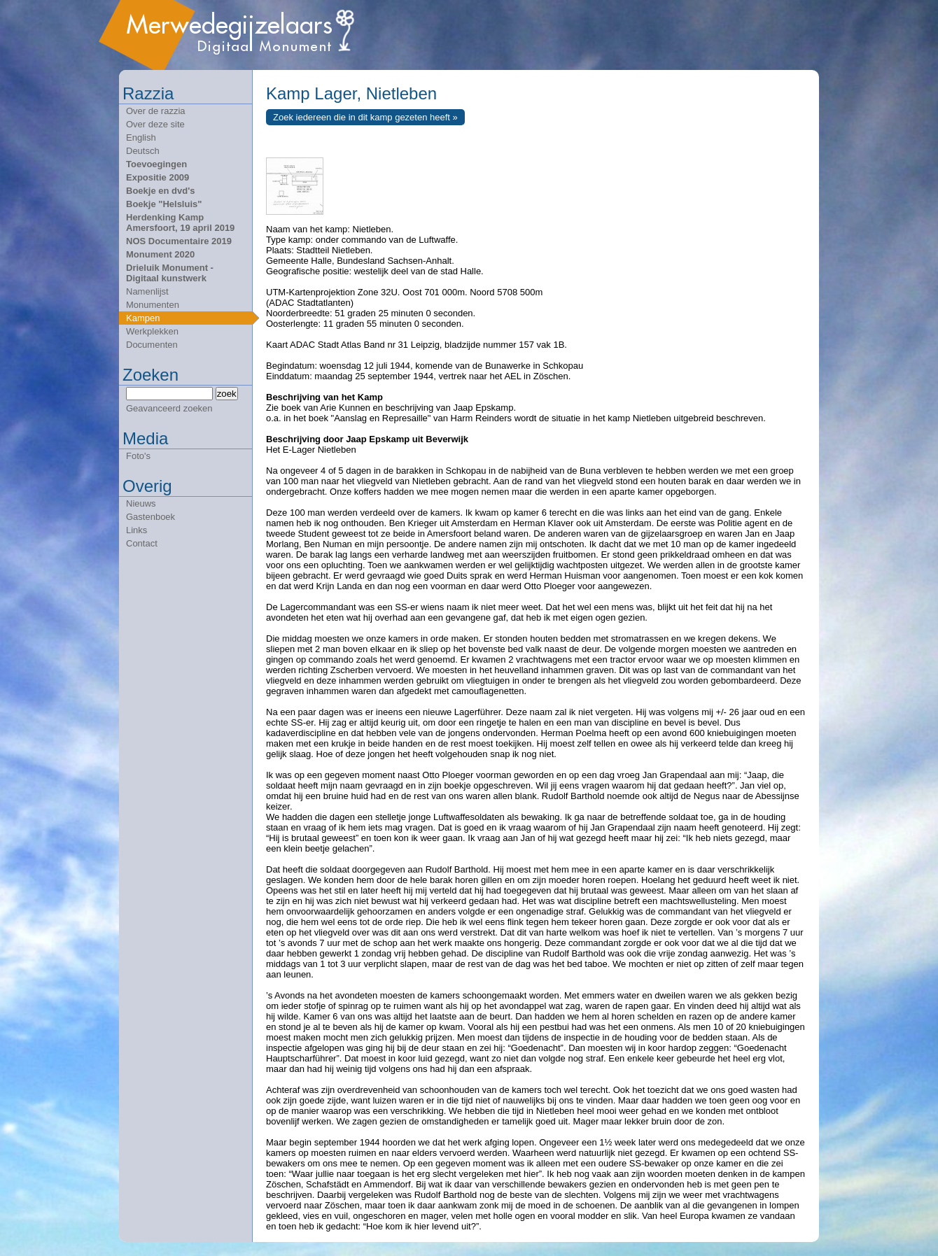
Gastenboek (150, 516)
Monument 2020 (160, 254)
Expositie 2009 (157, 177)
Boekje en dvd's (160, 190)
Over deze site (155, 124)
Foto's (138, 456)
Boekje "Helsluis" (164, 204)
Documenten (152, 344)
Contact (142, 543)
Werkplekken (152, 331)
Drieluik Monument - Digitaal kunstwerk (170, 272)
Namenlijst (147, 291)
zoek (227, 393)
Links (136, 530)
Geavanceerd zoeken (169, 408)
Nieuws (141, 503)
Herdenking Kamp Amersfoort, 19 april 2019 (180, 222)
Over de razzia (156, 111)
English (141, 137)
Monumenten (152, 304)
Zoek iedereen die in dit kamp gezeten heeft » (365, 117)
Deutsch (143, 151)
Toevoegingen (156, 164)
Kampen (143, 318)
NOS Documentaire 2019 (179, 241)
